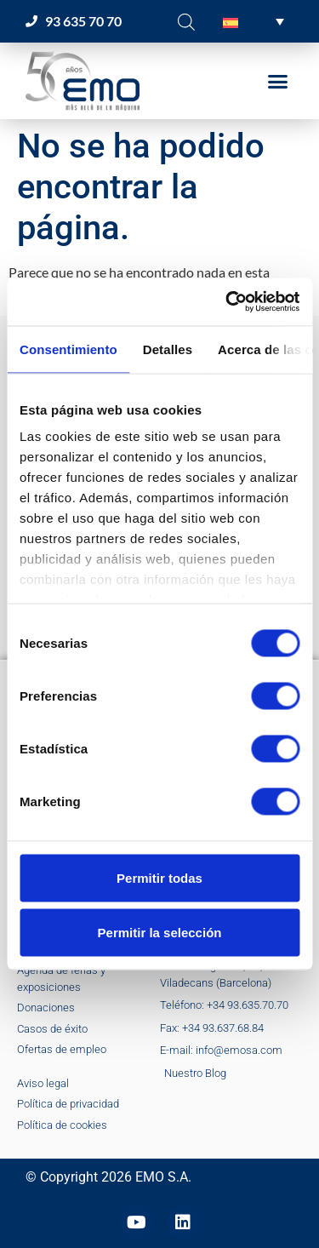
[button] (254, 21)
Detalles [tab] (167, 348)
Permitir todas (159, 877)
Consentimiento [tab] (68, 348)
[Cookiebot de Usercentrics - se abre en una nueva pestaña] (227, 302)
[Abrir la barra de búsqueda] (186, 22)
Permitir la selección (160, 932)
